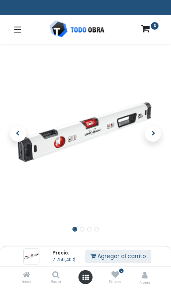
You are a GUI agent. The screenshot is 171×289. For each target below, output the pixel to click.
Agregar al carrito (118, 256)
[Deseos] (115, 275)
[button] (18, 133)
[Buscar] (56, 275)
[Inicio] (26, 275)
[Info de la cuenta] (145, 275)
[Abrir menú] (85, 277)
